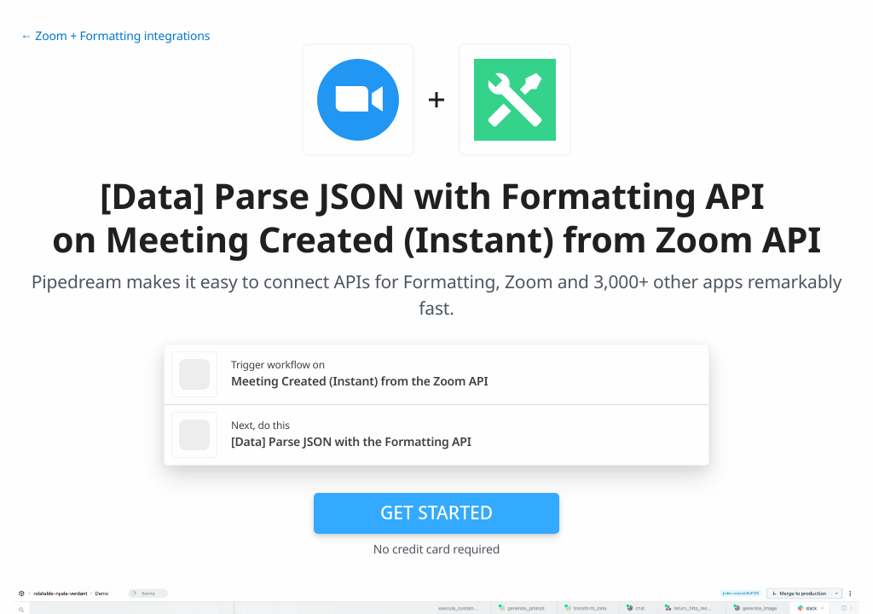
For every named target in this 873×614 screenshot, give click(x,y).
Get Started (436, 512)
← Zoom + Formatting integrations (115, 36)
